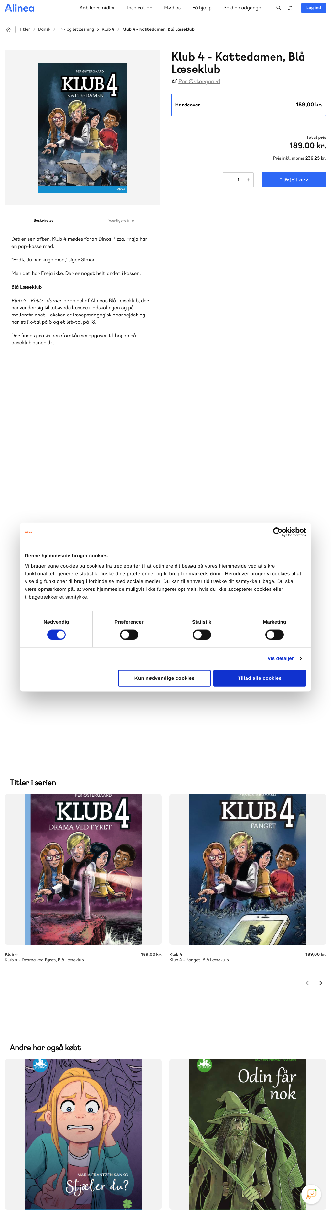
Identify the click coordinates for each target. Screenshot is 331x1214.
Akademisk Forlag (47, 1025)
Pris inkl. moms (288, 158)
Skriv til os (211, 983)
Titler (24, 29)
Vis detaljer (281, 658)
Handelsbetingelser (267, 1195)
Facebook (280, 1165)
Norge (24, 1033)
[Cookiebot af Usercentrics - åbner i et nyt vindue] (278, 532)
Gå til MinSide (202, 1068)
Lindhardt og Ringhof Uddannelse (84, 1018)
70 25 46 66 (212, 969)
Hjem (8, 29)
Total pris (316, 137)
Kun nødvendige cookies (164, 678)
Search (278, 8)
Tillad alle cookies (260, 678)
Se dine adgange (242, 7)
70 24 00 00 (212, 1128)
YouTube (296, 1165)
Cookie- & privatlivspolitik (221, 1195)
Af (174, 81)
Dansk (44, 29)
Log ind (313, 8)
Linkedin (311, 1165)
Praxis (77, 1025)
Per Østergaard (199, 81)
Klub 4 (108, 29)
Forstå (93, 1033)
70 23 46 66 (44, 1088)
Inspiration (139, 7)
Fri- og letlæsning (76, 29)
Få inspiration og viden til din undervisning (232, 1017)
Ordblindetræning (56, 1033)
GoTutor (96, 1025)
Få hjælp (202, 7)
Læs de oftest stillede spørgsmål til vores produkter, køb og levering (77, 1140)
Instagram (265, 1165)
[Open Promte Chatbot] (311, 1194)
